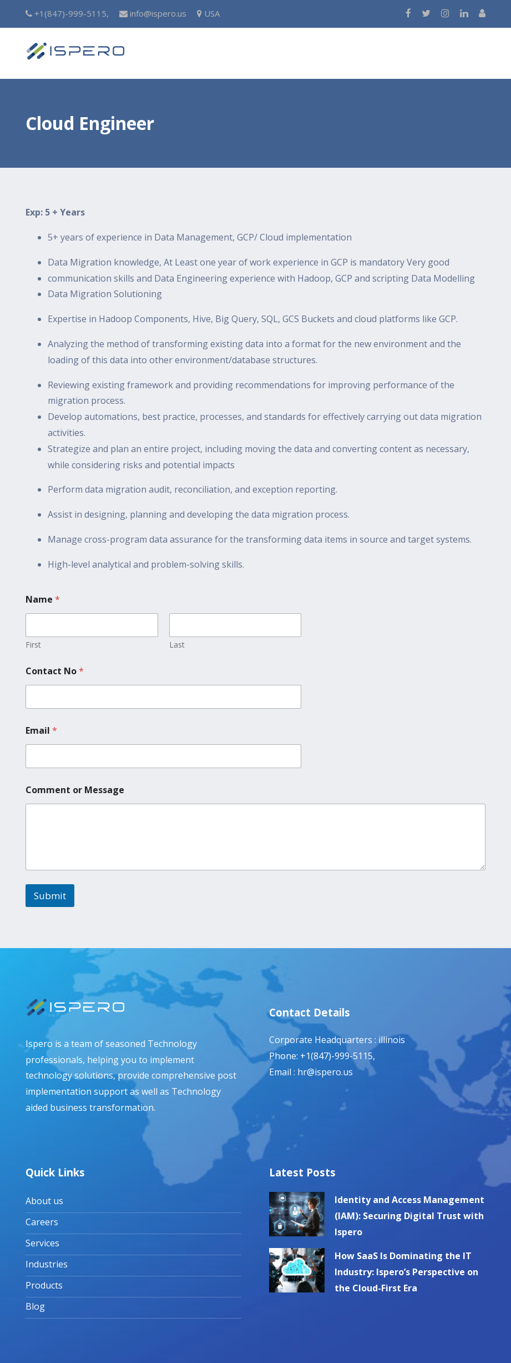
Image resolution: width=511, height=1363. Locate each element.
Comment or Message (75, 790)
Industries (47, 1264)
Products (44, 1285)
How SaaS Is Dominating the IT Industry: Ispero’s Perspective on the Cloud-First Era (406, 1272)
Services (42, 1243)
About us (44, 1201)
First (33, 644)
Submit (50, 895)
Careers (42, 1222)
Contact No (55, 671)
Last (177, 644)
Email (41, 730)
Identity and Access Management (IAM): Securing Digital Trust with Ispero (409, 1216)
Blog (35, 1306)
